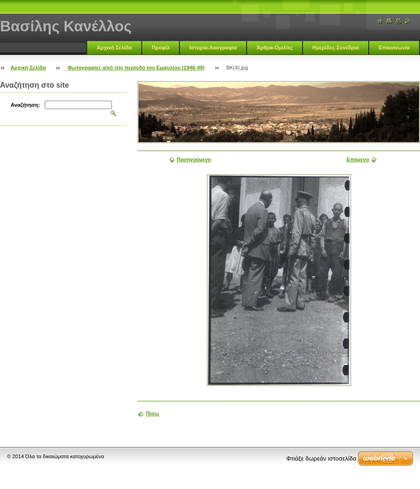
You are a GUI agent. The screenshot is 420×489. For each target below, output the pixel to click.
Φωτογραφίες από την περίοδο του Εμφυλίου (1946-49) (136, 67)
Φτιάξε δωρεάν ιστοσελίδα (321, 458)
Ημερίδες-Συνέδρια (335, 47)
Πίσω (152, 413)
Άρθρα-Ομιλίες (274, 47)
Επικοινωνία (394, 47)
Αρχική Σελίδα (114, 47)
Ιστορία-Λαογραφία (213, 47)
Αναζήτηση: (25, 105)
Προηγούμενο (194, 159)
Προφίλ (160, 47)
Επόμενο (357, 159)
